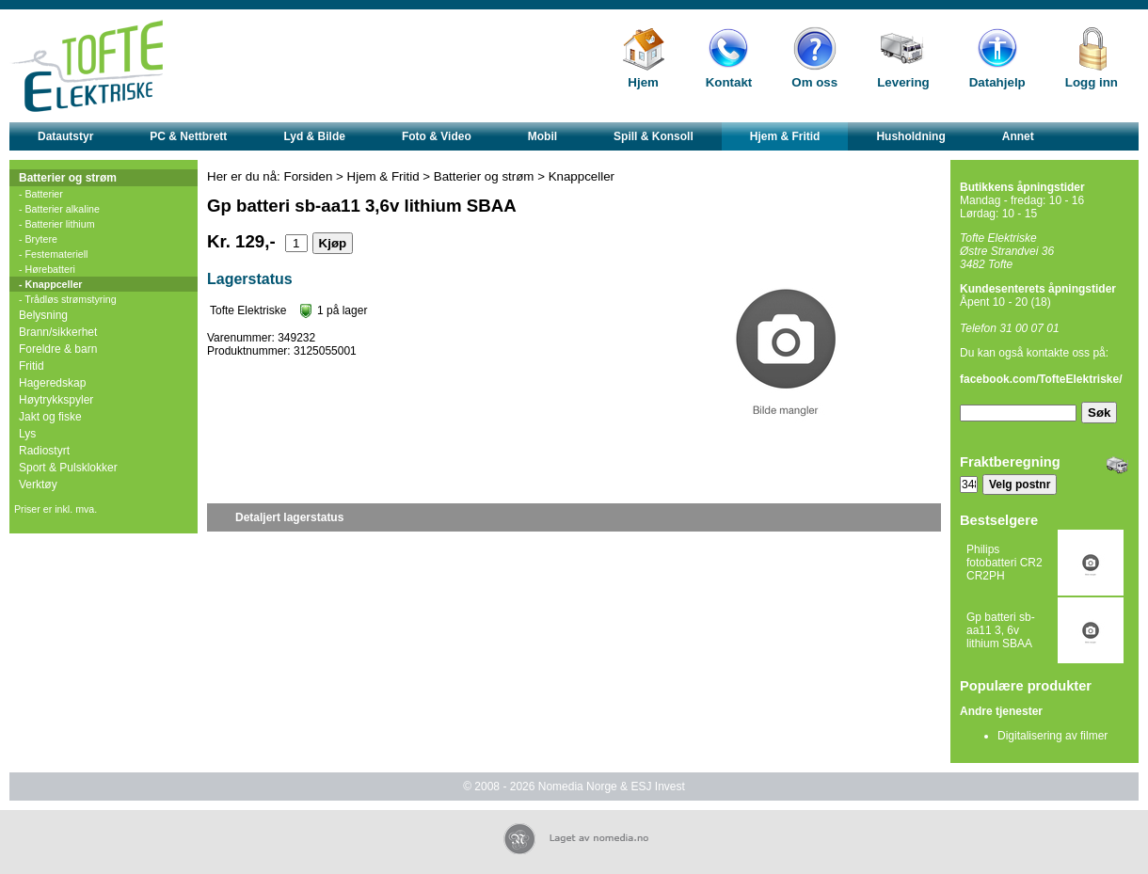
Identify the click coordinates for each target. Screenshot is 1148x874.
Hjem (643, 82)
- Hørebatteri (47, 269)
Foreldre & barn (58, 349)
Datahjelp (997, 82)
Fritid (31, 366)
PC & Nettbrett (188, 136)
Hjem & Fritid (785, 136)
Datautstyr (65, 136)
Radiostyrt (44, 450)
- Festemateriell (53, 254)
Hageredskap (52, 382)
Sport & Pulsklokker (68, 467)
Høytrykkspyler (56, 399)
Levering (903, 82)
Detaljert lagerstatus (289, 517)
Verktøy (38, 484)
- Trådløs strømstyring (68, 299)
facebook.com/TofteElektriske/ (1041, 379)
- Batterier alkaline (59, 209)
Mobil (542, 136)
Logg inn (1091, 82)
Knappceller (581, 176)
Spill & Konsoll (654, 136)
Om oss (814, 82)
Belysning (43, 315)
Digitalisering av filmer (1052, 735)
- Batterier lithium (57, 224)
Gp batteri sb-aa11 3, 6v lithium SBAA (1000, 630)
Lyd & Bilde (314, 136)
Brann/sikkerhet (58, 332)
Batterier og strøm (68, 177)
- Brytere (38, 239)
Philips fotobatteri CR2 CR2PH (1004, 562)
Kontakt (729, 82)
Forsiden (308, 176)
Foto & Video (436, 136)
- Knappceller (51, 284)
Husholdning (910, 136)
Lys (27, 433)
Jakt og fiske (50, 416)
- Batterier (41, 193)
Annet (1018, 136)
